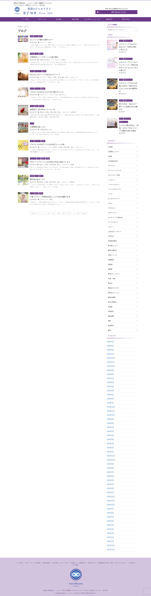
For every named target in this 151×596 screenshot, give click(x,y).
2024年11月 (111, 411)
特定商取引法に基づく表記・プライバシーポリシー (112, 563)
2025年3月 (110, 394)
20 (49, 213)
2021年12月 (111, 545)
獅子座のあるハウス (37, 179)
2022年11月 (111, 500)
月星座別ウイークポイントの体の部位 (44, 57)
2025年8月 (110, 374)
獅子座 (72, 182)
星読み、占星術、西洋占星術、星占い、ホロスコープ (63, 77)
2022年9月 (110, 508)
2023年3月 (110, 484)
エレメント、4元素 (45, 42)
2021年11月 (111, 549)
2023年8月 (110, 468)
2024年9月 (110, 419)
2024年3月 (110, 443)
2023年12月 (111, 455)
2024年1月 (110, 451)
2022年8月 (110, 512)
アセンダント (43, 77)
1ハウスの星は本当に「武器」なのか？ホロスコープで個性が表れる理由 (128, 128)
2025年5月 (110, 386)
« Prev (33, 213)
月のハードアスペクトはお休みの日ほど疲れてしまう (50, 162)
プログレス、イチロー (46, 147)
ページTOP (25, 19)
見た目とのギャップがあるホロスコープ (45, 74)
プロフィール (42, 19)
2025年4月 (110, 390)
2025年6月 (110, 382)
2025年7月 (110, 378)
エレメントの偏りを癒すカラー (41, 40)
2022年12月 (111, 496)
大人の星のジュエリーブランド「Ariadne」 (92, 19)
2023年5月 (110, 476)
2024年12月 (111, 407)
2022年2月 (110, 537)
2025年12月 (111, 358)
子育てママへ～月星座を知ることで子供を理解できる (50, 197)
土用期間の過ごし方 (37, 127)
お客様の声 (109, 19)
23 (63, 213)
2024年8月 (110, 423)
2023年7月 (110, 472)
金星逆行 (73, 112)
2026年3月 (110, 345)
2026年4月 (110, 341)
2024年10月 (111, 415)
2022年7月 (110, 517)
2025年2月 (110, 398)
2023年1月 (110, 492)
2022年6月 (110, 521)
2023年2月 (110, 488)
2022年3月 (110, 533)
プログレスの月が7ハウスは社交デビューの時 (47, 144)
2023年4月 (110, 480)
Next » (84, 213)
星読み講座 (75, 19)
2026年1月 (110, 354)
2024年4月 (110, 439)
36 (78, 213)
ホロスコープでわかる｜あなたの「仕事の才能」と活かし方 (128, 46)
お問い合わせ (126, 19)
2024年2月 (110, 447)
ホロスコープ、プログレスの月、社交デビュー (53, 94)
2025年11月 (111, 362)
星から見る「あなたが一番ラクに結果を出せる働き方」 (128, 106)
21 (54, 213)
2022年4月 (110, 529)
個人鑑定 (58, 19)
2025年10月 (111, 366)
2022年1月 (110, 541)
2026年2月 (110, 349)
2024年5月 (110, 435)
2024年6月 (110, 431)
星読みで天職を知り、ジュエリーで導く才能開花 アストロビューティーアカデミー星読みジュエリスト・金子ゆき (75, 590)
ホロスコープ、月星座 (46, 199)
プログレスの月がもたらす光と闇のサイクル (46, 92)
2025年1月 (110, 402)
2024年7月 (110, 427)
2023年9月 (110, 464)
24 (68, 213)
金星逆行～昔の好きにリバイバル (42, 109)
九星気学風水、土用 (45, 129)
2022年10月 (111, 504)
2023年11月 (111, 460)
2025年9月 (110, 370)
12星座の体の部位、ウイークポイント (50, 60)
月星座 (63, 60)
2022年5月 (110, 525)
